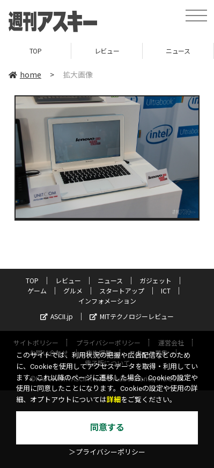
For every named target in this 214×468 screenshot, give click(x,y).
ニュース (178, 50)
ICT (166, 290)
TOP (35, 50)
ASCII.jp (56, 316)
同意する (107, 427)
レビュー (106, 50)
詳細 (114, 400)
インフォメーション (107, 300)
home (25, 74)
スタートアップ (121, 290)
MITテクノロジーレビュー (132, 316)
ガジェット (155, 280)
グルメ (73, 290)
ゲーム (37, 290)
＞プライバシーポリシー (107, 452)
